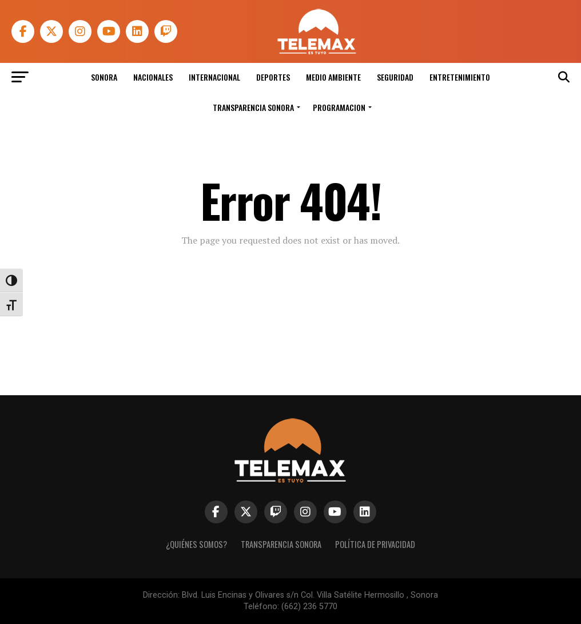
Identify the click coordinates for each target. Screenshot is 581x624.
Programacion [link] (339, 107)
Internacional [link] (214, 77)
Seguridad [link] (395, 77)
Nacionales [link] (153, 77)
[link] (316, 51)
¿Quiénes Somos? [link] (196, 544)
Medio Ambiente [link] (333, 77)
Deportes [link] (273, 77)
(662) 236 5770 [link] (309, 606)
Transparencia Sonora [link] (253, 107)
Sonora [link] (104, 77)
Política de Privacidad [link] (375, 544)
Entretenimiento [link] (459, 77)
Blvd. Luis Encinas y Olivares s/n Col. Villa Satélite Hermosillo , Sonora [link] (310, 595)
